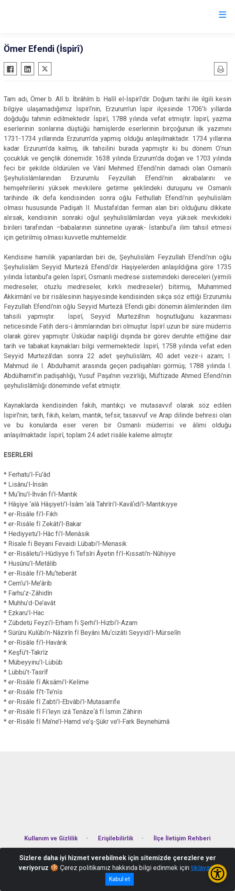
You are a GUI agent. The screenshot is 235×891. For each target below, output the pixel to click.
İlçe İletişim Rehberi (182, 838)
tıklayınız (203, 868)
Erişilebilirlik (115, 838)
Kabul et (119, 879)
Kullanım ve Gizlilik (51, 838)
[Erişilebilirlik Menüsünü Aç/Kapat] (217, 873)
